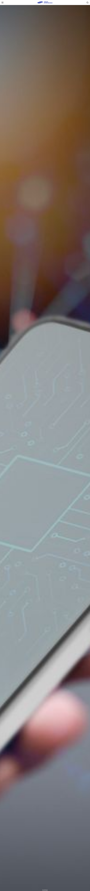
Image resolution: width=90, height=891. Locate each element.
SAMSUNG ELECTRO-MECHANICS (45, 2)
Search (87, 2)
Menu (2, 2)
